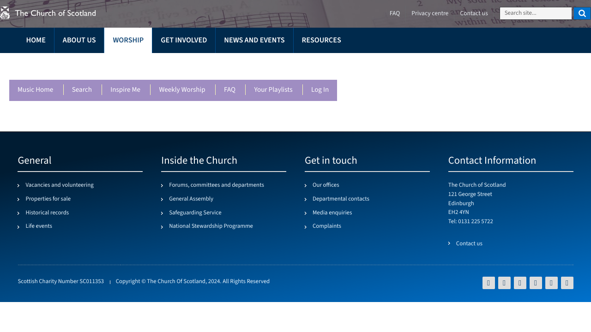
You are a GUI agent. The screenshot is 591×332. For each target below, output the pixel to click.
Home (35, 40)
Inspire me (125, 90)
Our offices (326, 185)
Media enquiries (332, 213)
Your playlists (273, 90)
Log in (319, 90)
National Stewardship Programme (211, 226)
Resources (321, 40)
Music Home (35, 90)
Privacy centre (429, 13)
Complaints (327, 226)
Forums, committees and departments (216, 185)
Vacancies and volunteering (59, 185)
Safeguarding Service (195, 213)
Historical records (47, 213)
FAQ (229, 90)
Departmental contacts (341, 199)
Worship (128, 40)
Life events (38, 226)
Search (81, 90)
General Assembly (191, 199)
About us (79, 40)
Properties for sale (48, 199)
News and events (254, 40)
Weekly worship (182, 90)
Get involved (184, 40)
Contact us (474, 13)
